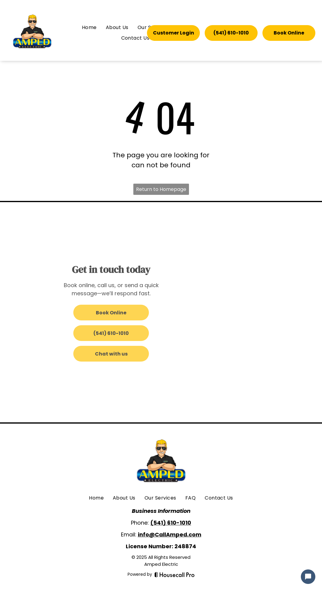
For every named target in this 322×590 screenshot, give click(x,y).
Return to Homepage (161, 189)
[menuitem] (89, 27)
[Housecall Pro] (174, 575)
